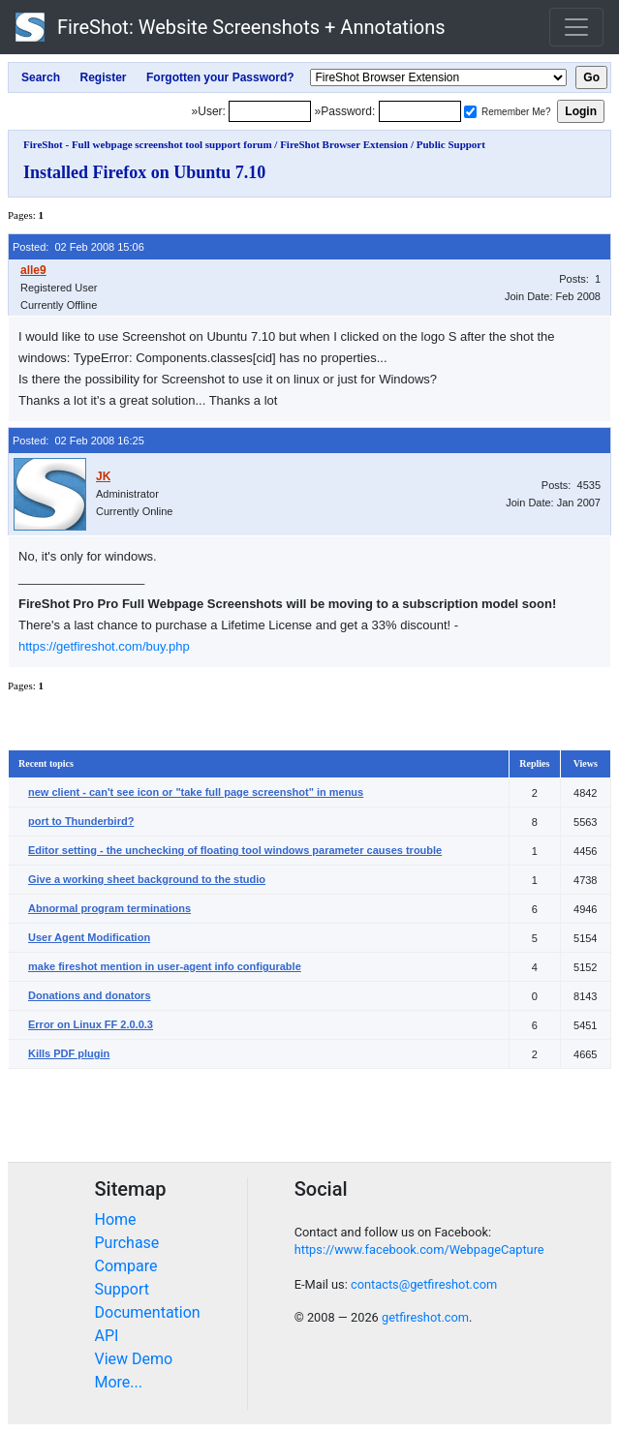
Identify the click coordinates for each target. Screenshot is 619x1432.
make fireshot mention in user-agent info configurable (164, 966)
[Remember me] (470, 112)
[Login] (270, 111)
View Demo (134, 1359)
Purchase (127, 1243)
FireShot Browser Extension (344, 144)
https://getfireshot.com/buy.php (104, 646)
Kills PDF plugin (68, 1053)
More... (119, 1382)
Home (116, 1219)
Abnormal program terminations (109, 908)
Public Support (451, 144)
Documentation (148, 1312)
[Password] (420, 111)
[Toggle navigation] (576, 27)
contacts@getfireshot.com (424, 1284)
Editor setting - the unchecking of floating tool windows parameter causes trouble (235, 850)
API (107, 1335)
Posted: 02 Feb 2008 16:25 (78, 440)
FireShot (230, 27)
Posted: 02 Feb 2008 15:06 (78, 247)
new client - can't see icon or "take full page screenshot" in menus (195, 792)
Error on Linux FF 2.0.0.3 (90, 1024)
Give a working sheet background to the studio (146, 879)
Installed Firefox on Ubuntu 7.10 (144, 172)
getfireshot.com (425, 1317)
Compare (126, 1266)
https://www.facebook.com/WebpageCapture (419, 1249)
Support (122, 1289)
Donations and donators (89, 995)
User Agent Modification (89, 937)
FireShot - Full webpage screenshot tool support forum (147, 144)
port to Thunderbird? (81, 821)
